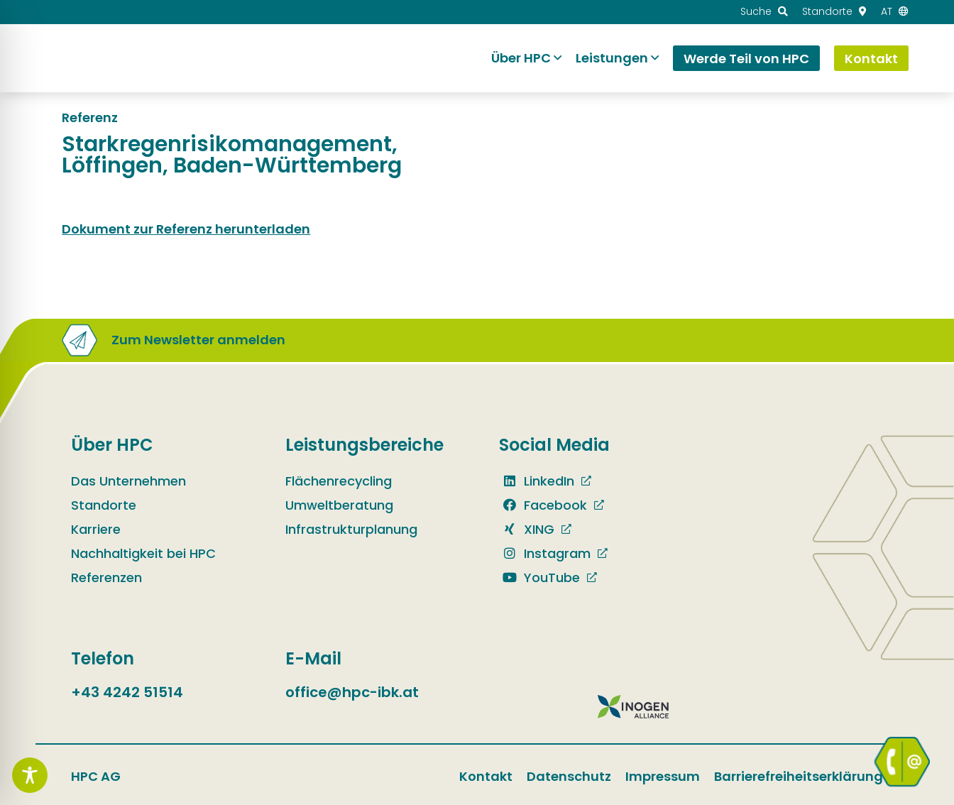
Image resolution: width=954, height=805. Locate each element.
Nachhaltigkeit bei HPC (143, 553)
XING (526, 529)
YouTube (539, 577)
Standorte (103, 505)
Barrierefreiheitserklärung (798, 776)
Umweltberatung (339, 505)
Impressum (662, 776)
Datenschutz (569, 776)
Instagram (545, 553)
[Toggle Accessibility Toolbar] (30, 775)
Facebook (543, 505)
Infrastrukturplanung (351, 529)
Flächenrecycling (338, 481)
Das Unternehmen (128, 481)
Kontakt (485, 776)
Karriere (96, 529)
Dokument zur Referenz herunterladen (186, 229)
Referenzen (106, 577)
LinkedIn (536, 481)
